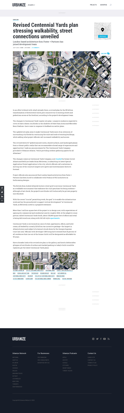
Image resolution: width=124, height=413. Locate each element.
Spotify (65, 360)
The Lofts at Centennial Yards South (45, 276)
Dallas (14, 370)
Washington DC (17, 373)
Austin (14, 365)
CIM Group (30, 276)
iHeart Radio (67, 368)
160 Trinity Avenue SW (18, 270)
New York (15, 381)
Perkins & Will (56, 278)
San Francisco (17, 386)
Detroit (15, 376)
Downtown (16, 19)
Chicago (15, 368)
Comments (35, 47)
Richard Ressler (44, 273)
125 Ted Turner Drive (18, 278)
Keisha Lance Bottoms (23, 273)
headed (59, 159)
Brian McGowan (60, 276)
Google (65, 362)
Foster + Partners (67, 278)
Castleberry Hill (62, 273)
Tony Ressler (34, 273)
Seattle (15, 360)
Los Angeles (16, 378)
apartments (55, 218)
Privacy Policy (92, 365)
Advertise (103, 5)
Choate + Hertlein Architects (65, 270)
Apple (65, 357)
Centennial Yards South (19, 276)
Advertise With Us (44, 362)
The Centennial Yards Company (43, 278)
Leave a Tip (91, 357)
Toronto (15, 384)
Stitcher (66, 365)
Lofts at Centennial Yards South (34, 270)
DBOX (14, 273)
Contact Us (91, 360)
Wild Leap (53, 273)
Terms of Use (92, 362)
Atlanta (31, 5)
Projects (93, 5)
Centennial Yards (50, 270)
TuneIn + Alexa (67, 370)
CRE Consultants (43, 360)
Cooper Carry (29, 278)
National (15, 357)
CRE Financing (42, 357)
